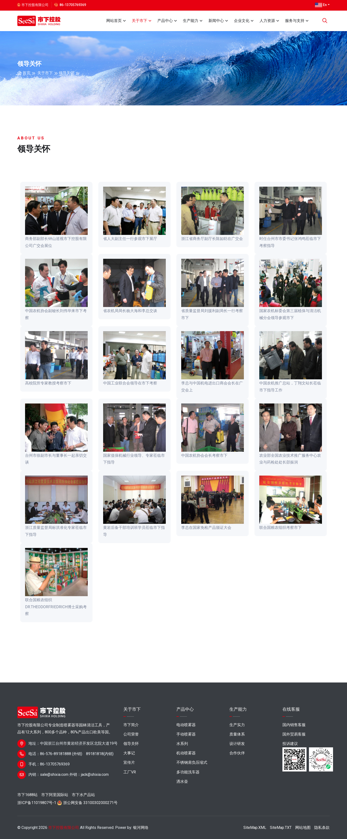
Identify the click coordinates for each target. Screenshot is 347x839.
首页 (23, 73)
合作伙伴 (237, 753)
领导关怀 (66, 73)
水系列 (182, 743)
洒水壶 (182, 781)
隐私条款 (322, 827)
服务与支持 (294, 20)
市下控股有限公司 (63, 827)
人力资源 (267, 20)
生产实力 (237, 725)
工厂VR (129, 772)
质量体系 (237, 734)
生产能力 (190, 20)
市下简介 (131, 725)
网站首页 (114, 20)
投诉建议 (290, 743)
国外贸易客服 (294, 734)
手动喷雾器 (186, 734)
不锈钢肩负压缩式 (191, 762)
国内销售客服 (294, 725)
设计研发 (237, 743)
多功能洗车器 (188, 772)
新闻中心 (216, 20)
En (321, 5)
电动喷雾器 (186, 725)
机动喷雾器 (186, 753)
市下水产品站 (83, 794)
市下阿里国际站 (54, 794)
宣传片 (129, 762)
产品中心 (165, 20)
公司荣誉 (131, 734)
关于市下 (139, 20)
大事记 (129, 753)
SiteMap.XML (254, 827)
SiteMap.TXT (281, 827)
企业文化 (241, 20)
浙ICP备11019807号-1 (36, 802)
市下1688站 (27, 794)
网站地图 (303, 827)
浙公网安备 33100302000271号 (90, 802)
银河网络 (140, 827)
